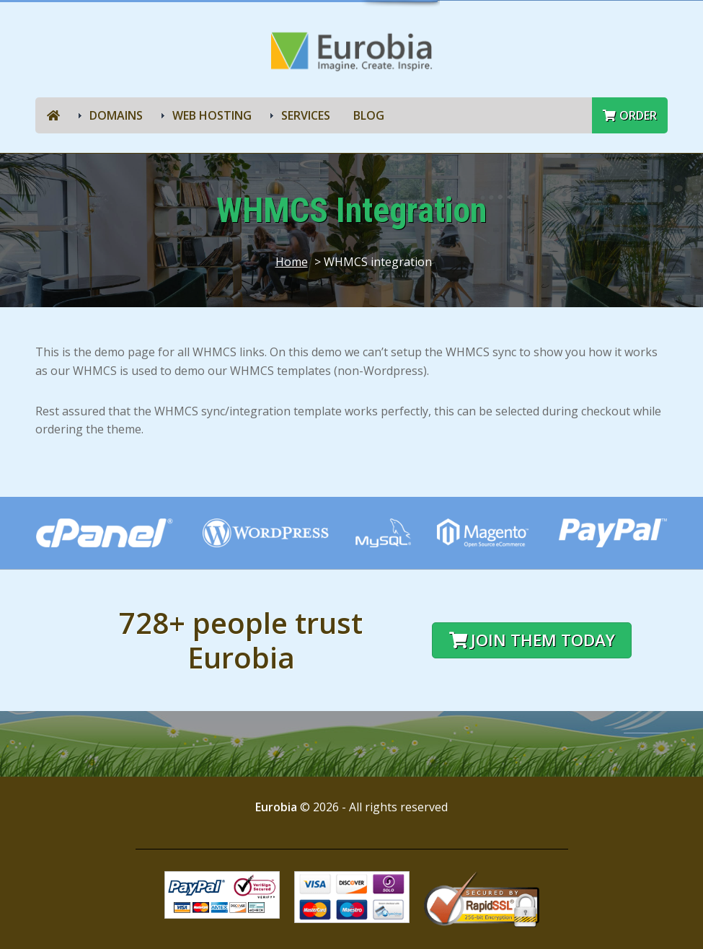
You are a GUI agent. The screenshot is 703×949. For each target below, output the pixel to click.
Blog (368, 115)
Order (630, 115)
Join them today (532, 640)
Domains (116, 115)
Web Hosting (212, 115)
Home (291, 262)
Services (305, 115)
